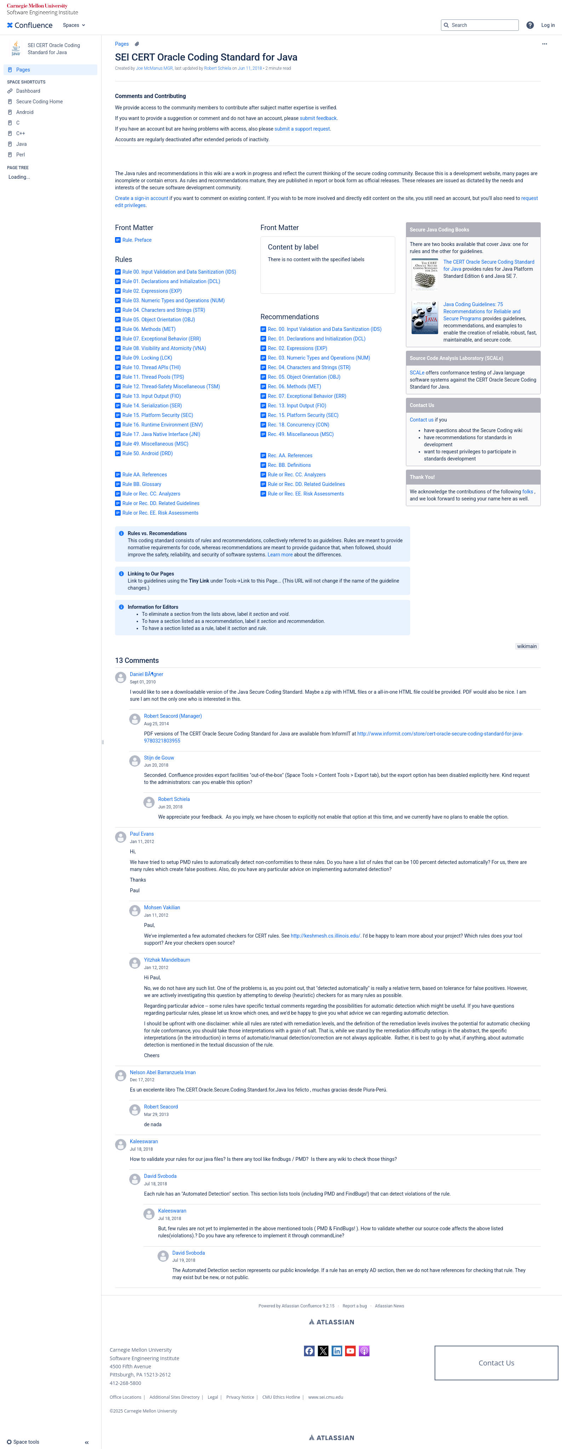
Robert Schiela (174, 799)
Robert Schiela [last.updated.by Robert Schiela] (217, 68)
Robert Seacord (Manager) (173, 716)
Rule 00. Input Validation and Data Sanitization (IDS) (179, 272)
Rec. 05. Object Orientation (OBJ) (304, 377)
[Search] (446, 25)
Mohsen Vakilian (162, 907)
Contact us (422, 420)
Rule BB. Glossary (141, 484)
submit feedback (318, 118)
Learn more (280, 554)
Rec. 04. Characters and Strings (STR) (309, 367)
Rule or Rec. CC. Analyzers (151, 494)
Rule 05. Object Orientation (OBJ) (158, 319)
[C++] (50, 133)
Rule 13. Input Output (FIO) (151, 396)
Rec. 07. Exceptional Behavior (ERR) (307, 396)
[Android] (50, 112)
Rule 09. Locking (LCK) (147, 358)
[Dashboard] (50, 91)
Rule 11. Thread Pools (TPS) (153, 377)
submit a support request (302, 129)
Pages (122, 44)
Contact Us (496, 1363)
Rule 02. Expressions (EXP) (152, 291)
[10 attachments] (137, 44)
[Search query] (480, 25)
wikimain (527, 646)
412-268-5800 (125, 1383)
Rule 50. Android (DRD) (147, 453)
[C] (50, 123)
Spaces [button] (71, 25)
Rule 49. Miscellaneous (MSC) (155, 444)
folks (527, 491)
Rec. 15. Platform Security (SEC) (303, 415)
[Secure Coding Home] (50, 101)
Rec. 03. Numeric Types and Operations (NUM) (319, 358)
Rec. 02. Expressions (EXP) (297, 348)
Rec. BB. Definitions (289, 465)
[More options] (544, 44)
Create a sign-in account (141, 198)
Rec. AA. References (290, 455)
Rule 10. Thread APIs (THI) (151, 367)
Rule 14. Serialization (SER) (152, 405)
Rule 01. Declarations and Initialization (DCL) (171, 281)
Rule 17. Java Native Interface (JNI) (161, 434)
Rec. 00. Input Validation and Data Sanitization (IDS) (325, 329)
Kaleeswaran (144, 1141)
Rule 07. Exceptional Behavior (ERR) (161, 339)
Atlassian (331, 1321)
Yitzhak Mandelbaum (167, 960)
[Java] (50, 144)
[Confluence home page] (30, 25)
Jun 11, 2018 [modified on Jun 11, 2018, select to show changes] (250, 68)
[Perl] (50, 154)
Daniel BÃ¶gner (146, 674)
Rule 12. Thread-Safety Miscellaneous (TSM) (171, 386)
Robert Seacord (161, 1107)
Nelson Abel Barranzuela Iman (163, 1072)
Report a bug (355, 1306)
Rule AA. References (144, 474)
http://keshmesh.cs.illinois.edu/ (326, 936)
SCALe (417, 373)
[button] (530, 25)
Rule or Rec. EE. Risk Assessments (160, 513)
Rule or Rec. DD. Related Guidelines (161, 503)
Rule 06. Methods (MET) (149, 329)
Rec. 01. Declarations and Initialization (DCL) (317, 339)
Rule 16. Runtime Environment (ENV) (162, 425)
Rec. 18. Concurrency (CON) (298, 425)
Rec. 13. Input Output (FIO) (297, 405)
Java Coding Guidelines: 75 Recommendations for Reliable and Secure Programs (482, 311)
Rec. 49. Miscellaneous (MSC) (301, 434)
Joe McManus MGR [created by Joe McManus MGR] (154, 68)
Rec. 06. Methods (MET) (294, 386)
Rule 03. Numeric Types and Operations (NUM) (173, 300)
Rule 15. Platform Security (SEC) (157, 415)
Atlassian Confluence (302, 1306)
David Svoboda (160, 1176)
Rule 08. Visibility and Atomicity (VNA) (164, 348)
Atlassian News (390, 1306)
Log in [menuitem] (548, 25)
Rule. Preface (136, 240)
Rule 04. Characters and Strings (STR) (163, 310)
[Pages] (50, 69)
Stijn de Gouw (159, 758)
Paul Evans (142, 834)
